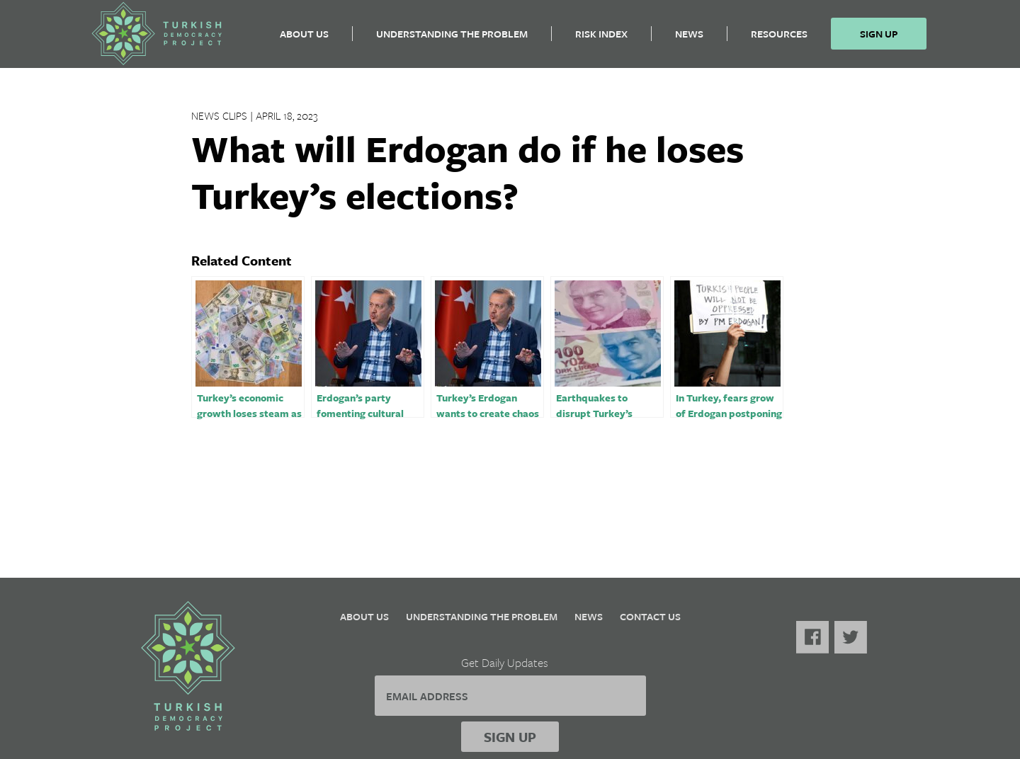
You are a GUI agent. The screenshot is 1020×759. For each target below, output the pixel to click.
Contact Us (650, 616)
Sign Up (878, 39)
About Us (304, 39)
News (689, 39)
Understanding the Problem (452, 39)
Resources (779, 39)
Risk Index (601, 39)
